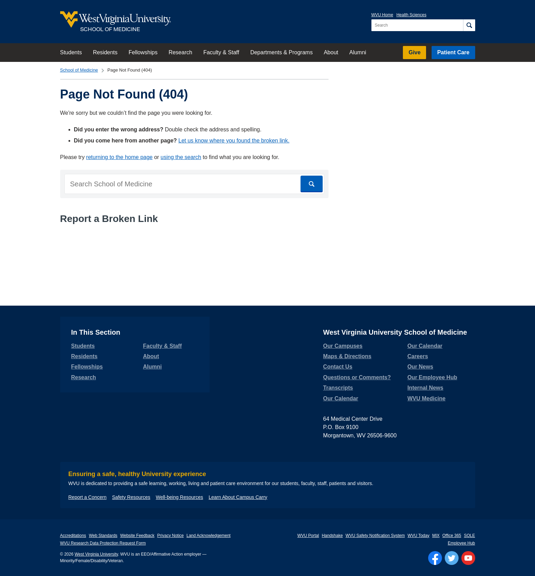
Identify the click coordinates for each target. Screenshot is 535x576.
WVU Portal (308, 535)
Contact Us (337, 367)
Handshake (332, 535)
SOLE (469, 535)
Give (414, 52)
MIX (436, 535)
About (331, 52)
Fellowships (143, 52)
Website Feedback (137, 535)
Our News (420, 367)
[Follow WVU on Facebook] (435, 558)
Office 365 (451, 535)
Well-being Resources (179, 497)
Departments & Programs (281, 52)
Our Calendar (340, 398)
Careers (417, 356)
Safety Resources (131, 497)
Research (180, 52)
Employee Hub (461, 543)
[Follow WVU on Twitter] (452, 558)
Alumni (357, 52)
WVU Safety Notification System (375, 535)
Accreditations (73, 535)
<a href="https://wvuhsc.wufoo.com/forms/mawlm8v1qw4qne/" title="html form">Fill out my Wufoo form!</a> (194, 256)
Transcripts (338, 388)
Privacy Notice (170, 535)
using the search (180, 157)
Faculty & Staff (221, 52)
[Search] (469, 25)
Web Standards (103, 535)
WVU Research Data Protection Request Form (103, 543)
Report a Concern (87, 497)
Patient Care (453, 52)
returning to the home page (119, 157)
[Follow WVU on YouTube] (468, 558)
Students (71, 52)
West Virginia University (96, 554)
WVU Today (419, 535)
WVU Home (382, 15)
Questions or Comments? (357, 377)
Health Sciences (411, 15)
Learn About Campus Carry (238, 497)
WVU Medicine (426, 398)
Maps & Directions (347, 356)
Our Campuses (342, 346)
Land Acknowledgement (208, 535)
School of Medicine (79, 70)
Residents (105, 52)
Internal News (425, 388)
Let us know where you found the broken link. (233, 140)
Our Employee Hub (432, 377)
